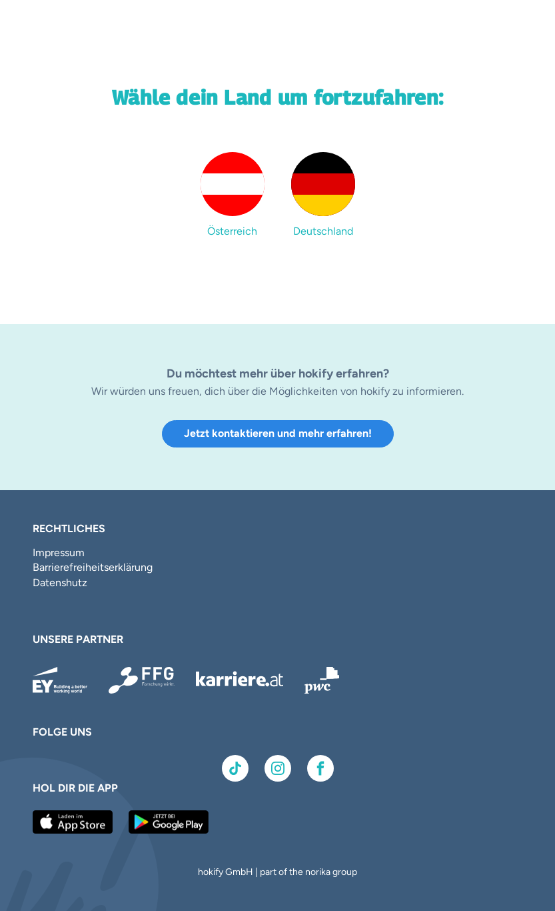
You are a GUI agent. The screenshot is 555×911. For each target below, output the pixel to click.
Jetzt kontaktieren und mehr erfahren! (278, 433)
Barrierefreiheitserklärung (93, 567)
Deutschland (323, 231)
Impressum (59, 552)
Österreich (232, 231)
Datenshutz (60, 582)
